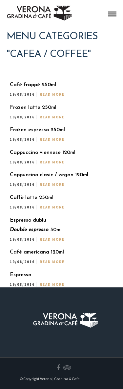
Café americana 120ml (37, 252)
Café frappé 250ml (33, 84)
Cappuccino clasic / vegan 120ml (49, 175)
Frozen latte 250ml (33, 107)
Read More (52, 94)
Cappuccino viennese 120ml (42, 152)
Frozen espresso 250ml (37, 130)
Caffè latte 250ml (31, 197)
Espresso (20, 275)
